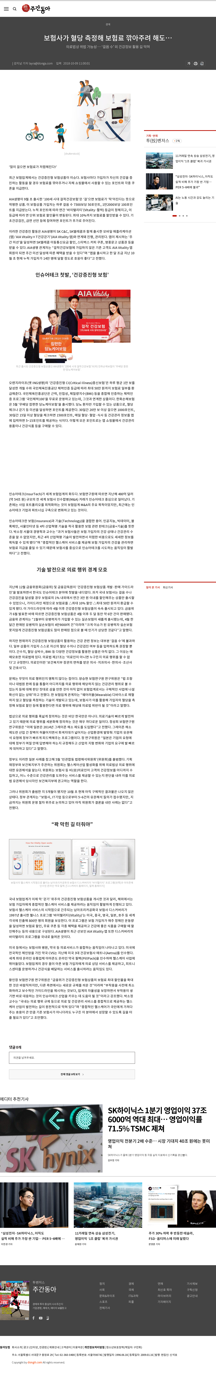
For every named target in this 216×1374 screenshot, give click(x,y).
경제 (131, 1283)
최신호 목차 (165, 1290)
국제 (131, 1290)
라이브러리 (164, 1296)
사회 (102, 1290)
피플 (131, 1302)
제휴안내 (54, 1347)
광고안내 (192, 1296)
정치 (102, 1283)
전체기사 (104, 1308)
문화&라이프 (107, 1296)
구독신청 (192, 1290)
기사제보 (192, 1283)
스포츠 (103, 1302)
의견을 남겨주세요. (24, 1057)
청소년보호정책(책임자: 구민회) (124, 1347)
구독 (177, 141)
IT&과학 (133, 1296)
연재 (160, 1283)
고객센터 (66, 1347)
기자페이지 (164, 1302)
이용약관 (78, 1347)
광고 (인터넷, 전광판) (36, 1347)
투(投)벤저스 (157, 140)
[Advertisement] (52, 459)
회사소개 (17, 1347)
